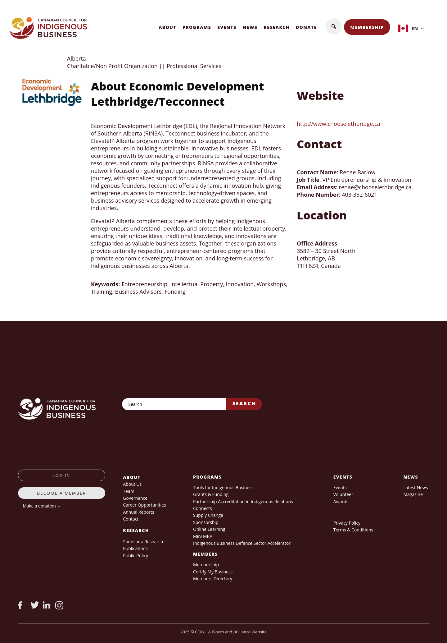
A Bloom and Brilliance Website (237, 632)
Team (128, 491)
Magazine (412, 494)
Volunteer (343, 494)
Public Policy (135, 555)
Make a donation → (42, 506)
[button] (334, 26)
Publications (135, 548)
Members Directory (212, 578)
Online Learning (209, 529)
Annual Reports (138, 512)
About (167, 27)
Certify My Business (213, 572)
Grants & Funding (210, 494)
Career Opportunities (144, 505)
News (250, 27)
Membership (367, 27)
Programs (197, 27)
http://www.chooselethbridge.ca (338, 123)
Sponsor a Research (143, 541)
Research (277, 27)
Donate (306, 27)
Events (227, 27)
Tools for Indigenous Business (223, 487)
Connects (202, 508)
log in (61, 475)
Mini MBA (202, 536)
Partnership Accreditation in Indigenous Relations (243, 501)
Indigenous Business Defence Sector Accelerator (242, 543)
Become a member (61, 493)
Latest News (415, 487)
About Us (132, 484)
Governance (135, 498)
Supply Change (208, 515)
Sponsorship (205, 522)
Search (244, 403)
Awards (340, 501)
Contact (130, 519)
